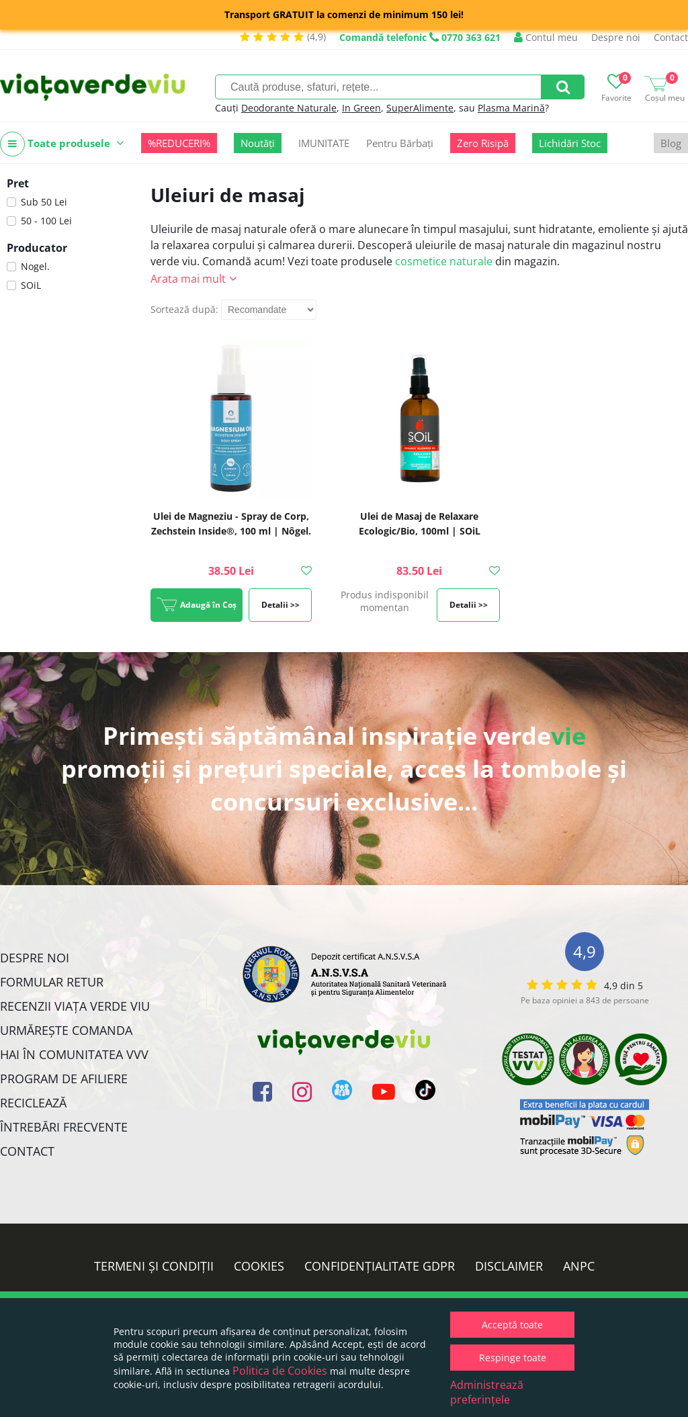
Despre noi (615, 37)
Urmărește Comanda (66, 1030)
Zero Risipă (483, 143)
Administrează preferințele (486, 1392)
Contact (671, 37)
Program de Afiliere (64, 1078)
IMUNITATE (323, 143)
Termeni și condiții (154, 1266)
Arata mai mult (188, 278)
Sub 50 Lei (44, 201)
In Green (361, 107)
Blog (670, 143)
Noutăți (258, 143)
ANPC (579, 1266)
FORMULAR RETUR (51, 982)
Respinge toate (512, 1357)
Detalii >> (280, 604)
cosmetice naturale (443, 261)
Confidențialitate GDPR (379, 1266)
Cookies (259, 1266)
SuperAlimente (420, 107)
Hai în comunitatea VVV (74, 1054)
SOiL (31, 285)
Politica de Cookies (279, 1370)
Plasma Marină (511, 107)
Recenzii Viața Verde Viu (75, 1006)
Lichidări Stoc (570, 143)
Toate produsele (62, 144)
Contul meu (546, 37)
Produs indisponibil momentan (385, 601)
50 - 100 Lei (46, 220)
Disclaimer (509, 1266)
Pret (18, 183)
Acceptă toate (512, 1324)
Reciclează (33, 1103)
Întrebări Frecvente (64, 1127)
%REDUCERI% (179, 143)
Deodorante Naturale (289, 107)
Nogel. (35, 266)
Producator (37, 247)
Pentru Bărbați (399, 143)
